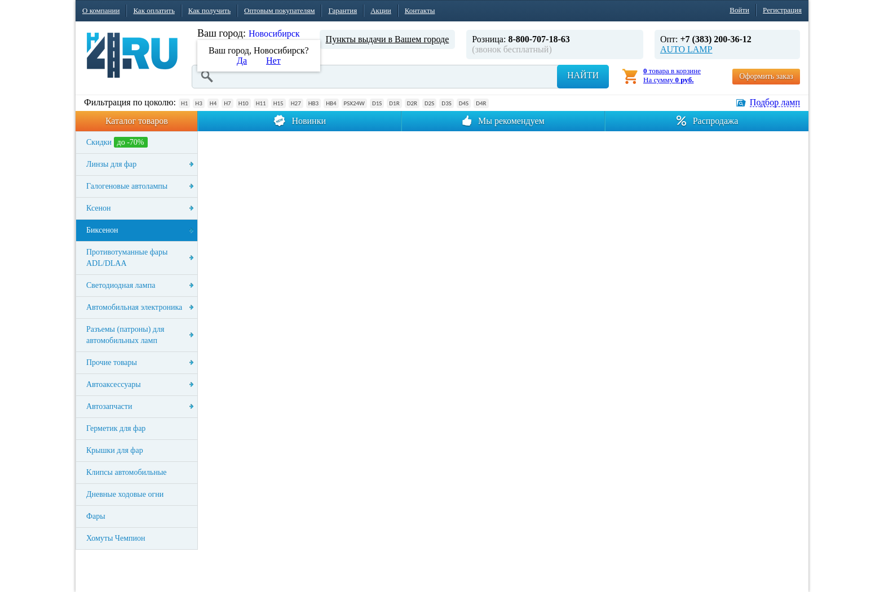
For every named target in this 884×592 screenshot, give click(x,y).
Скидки (117, 142)
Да (242, 60)
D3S (446, 103)
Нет (273, 60)
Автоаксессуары (113, 384)
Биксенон (102, 230)
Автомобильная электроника (134, 307)
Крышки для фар (114, 450)
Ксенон (98, 208)
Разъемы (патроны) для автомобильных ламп (125, 335)
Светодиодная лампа (120, 285)
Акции (380, 10)
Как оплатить (153, 10)
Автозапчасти (109, 406)
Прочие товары (111, 362)
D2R (412, 103)
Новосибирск (274, 33)
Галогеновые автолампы (126, 186)
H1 (184, 103)
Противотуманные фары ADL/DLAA (126, 258)
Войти (739, 10)
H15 (278, 103)
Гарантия (342, 10)
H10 (243, 103)
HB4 (331, 103)
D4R (481, 103)
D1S (377, 103)
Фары (95, 516)
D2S (429, 103)
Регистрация (782, 10)
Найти (583, 75)
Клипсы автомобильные (126, 472)
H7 (227, 103)
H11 (261, 103)
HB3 (313, 103)
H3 (198, 103)
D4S (463, 103)
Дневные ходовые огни (124, 494)
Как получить (209, 10)
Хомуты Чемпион (115, 538)
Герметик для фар (115, 428)
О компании (101, 10)
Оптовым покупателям (279, 10)
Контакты (420, 10)
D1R (394, 103)
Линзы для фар (111, 164)
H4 (213, 103)
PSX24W (354, 103)
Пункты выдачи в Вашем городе (387, 39)
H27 (296, 103)
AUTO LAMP (686, 49)
